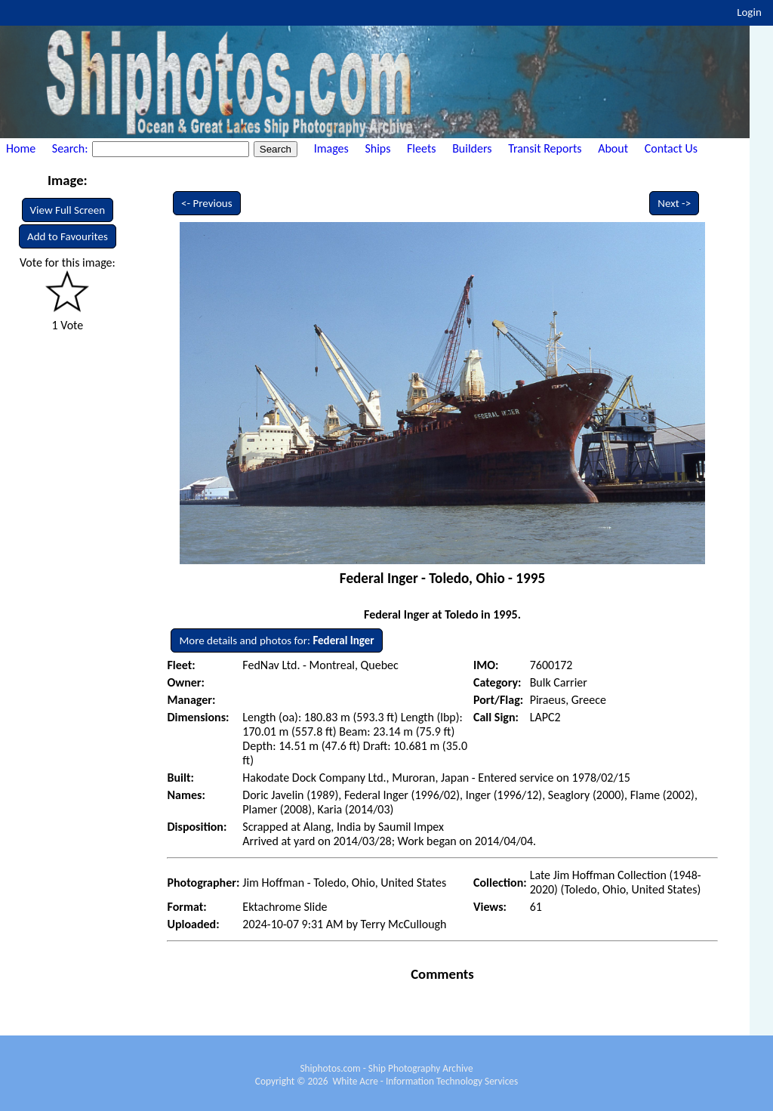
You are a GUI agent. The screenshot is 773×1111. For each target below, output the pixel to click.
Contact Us (671, 148)
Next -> (674, 203)
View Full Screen (68, 210)
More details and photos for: (276, 640)
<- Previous (207, 203)
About (613, 148)
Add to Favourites (67, 236)
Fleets (421, 148)
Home (20, 148)
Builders (471, 148)
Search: (71, 148)
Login (749, 12)
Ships (377, 148)
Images (331, 148)
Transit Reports (544, 148)
